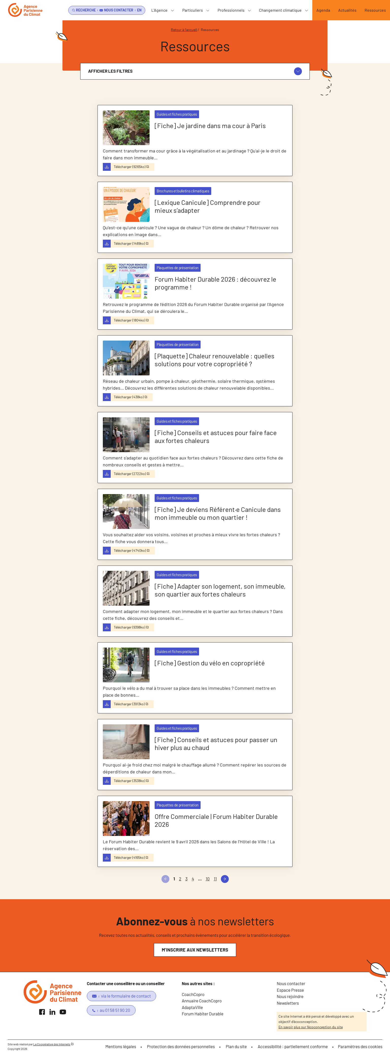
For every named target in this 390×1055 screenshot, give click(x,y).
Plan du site (236, 1046)
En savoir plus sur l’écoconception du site (311, 1027)
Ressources (375, 10)
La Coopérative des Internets (51, 1044)
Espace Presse (290, 989)
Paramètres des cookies (360, 1046)
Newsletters (288, 1002)
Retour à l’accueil (184, 29)
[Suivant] (225, 879)
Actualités (347, 10)
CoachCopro (193, 994)
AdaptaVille (192, 1007)
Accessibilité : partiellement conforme (293, 1046)
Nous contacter (291, 983)
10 (208, 878)
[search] (83, 10)
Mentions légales (120, 1046)
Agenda (323, 10)
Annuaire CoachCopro (202, 1000)
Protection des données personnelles (181, 1046)
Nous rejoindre (290, 996)
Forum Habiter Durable (202, 1013)
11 (215, 878)
